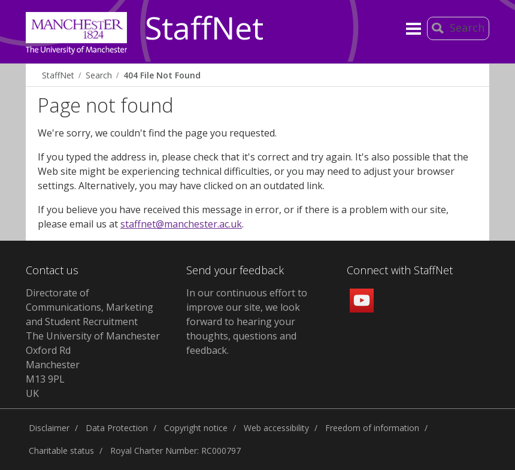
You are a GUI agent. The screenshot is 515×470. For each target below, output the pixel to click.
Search (99, 75)
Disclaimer (49, 427)
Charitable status (61, 450)
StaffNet (204, 28)
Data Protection (117, 427)
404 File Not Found (162, 75)
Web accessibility (276, 427)
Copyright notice (196, 427)
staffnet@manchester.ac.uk (181, 224)
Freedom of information (372, 427)
